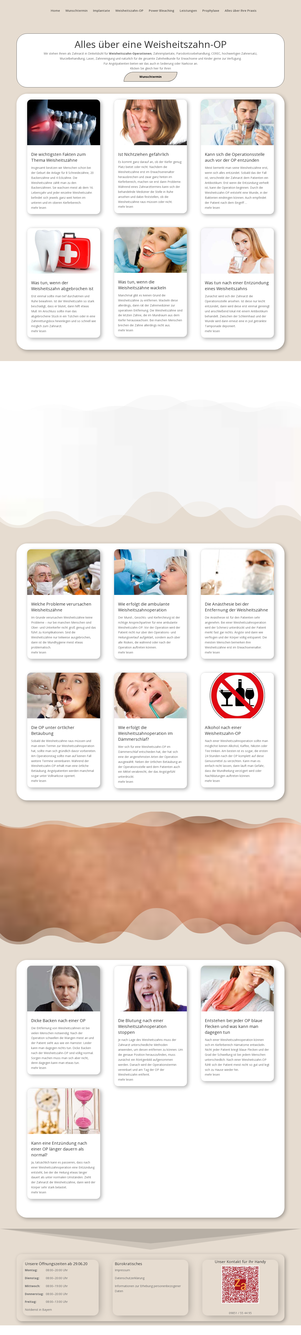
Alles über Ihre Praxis (240, 11)
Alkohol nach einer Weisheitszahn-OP (188, 702)
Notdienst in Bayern (38, 1310)
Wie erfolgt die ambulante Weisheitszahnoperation (147, 638)
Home (55, 11)
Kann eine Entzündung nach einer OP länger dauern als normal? (103, 1117)
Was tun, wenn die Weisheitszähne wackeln (142, 282)
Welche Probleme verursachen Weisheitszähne (104, 638)
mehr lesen (43, 208)
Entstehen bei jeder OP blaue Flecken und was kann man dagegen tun (193, 1055)
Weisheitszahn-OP (129, 11)
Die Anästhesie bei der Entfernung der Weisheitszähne (195, 638)
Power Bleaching (161, 11)
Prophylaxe (210, 11)
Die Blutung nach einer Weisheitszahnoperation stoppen (146, 1055)
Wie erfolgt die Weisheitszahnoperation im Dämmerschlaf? (148, 703)
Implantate (101, 11)
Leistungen (188, 11)
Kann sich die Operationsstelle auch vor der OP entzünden (231, 159)
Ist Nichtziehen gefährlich (143, 157)
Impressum (122, 1270)
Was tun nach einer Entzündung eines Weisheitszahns (233, 283)
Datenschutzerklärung (129, 1278)
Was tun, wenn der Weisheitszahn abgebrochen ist (66, 283)
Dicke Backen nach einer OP (103, 1052)
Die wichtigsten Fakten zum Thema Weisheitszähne (62, 159)
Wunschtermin (76, 11)
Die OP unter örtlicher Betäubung (100, 702)
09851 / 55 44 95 (240, 1313)
